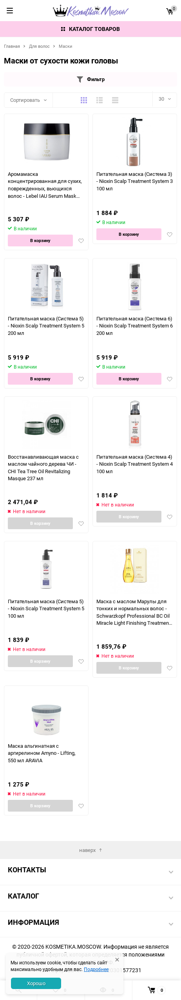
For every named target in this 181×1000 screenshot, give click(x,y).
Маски (65, 46)
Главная (12, 46)
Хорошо (36, 983)
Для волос (39, 46)
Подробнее (96, 969)
